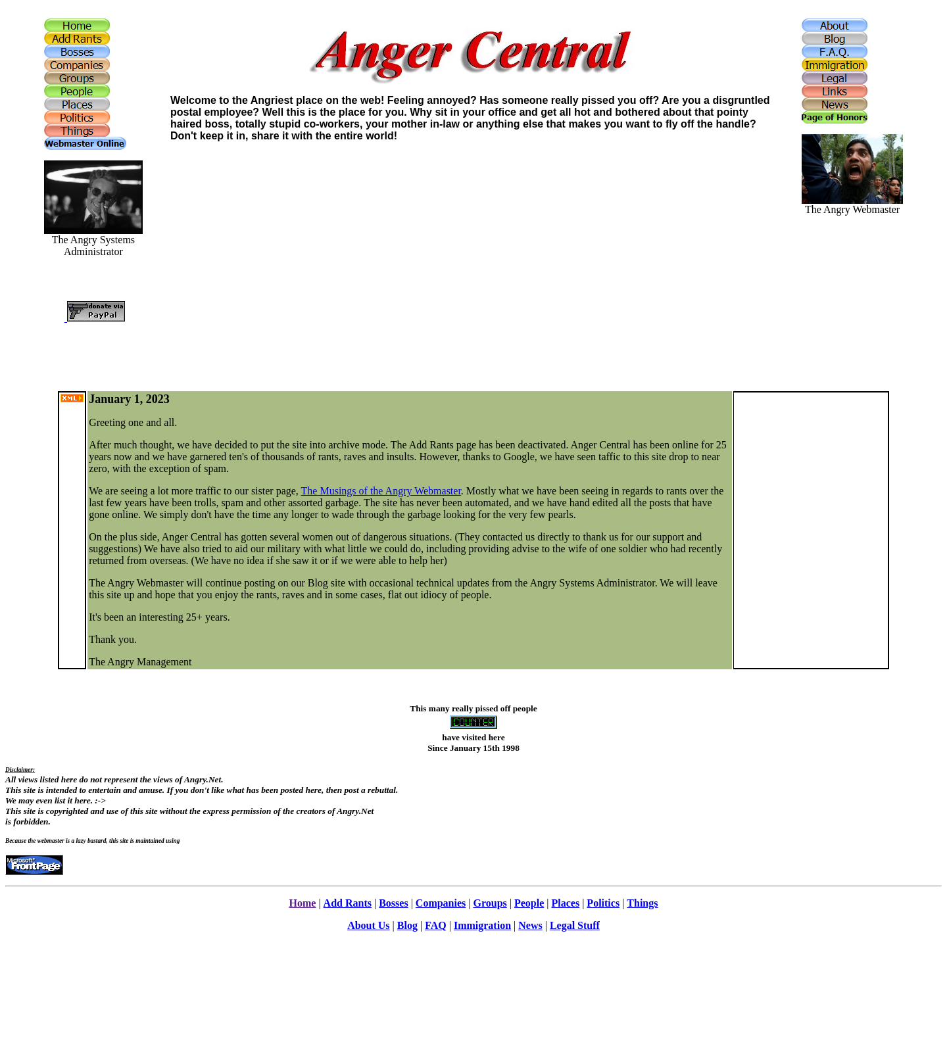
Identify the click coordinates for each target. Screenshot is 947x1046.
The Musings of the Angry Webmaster (381, 490)
